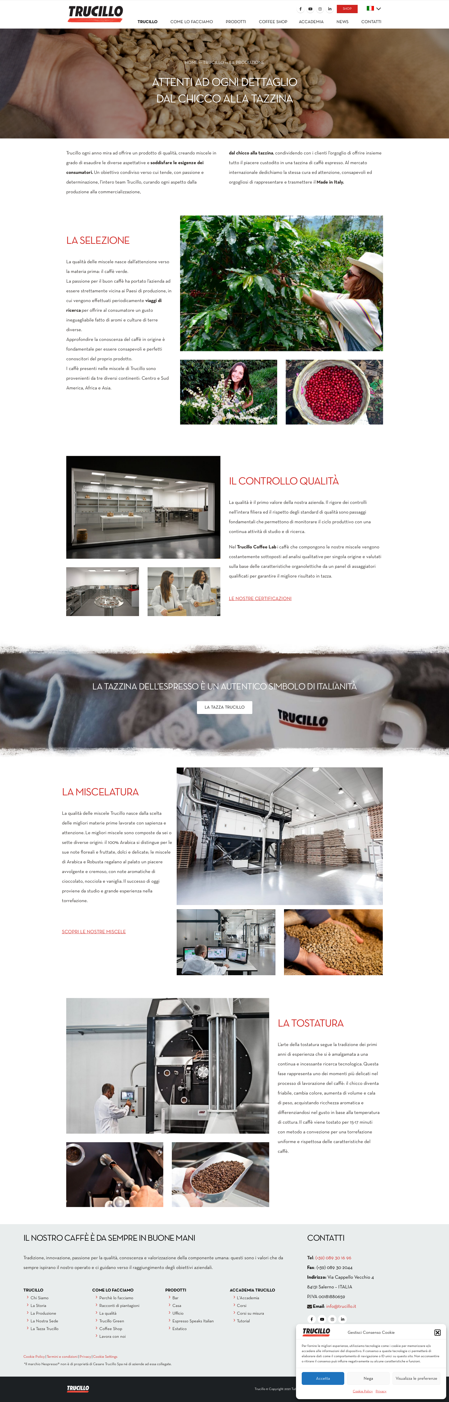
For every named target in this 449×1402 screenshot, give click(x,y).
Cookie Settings (105, 1357)
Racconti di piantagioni (119, 1306)
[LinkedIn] (330, 9)
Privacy (381, 1391)
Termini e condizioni (62, 1357)
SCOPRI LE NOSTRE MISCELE (94, 932)
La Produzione (43, 1313)
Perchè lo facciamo (116, 1298)
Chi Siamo (40, 1298)
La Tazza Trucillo (45, 1329)
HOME (191, 63)
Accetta (323, 1379)
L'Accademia (248, 1298)
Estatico (179, 1329)
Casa (176, 1306)
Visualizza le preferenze (416, 1379)
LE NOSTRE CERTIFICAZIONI (260, 599)
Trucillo (213, 63)
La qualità (107, 1313)
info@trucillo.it (341, 1306)
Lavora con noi (112, 1337)
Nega (368, 1379)
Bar (175, 1298)
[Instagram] (320, 9)
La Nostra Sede (44, 1321)
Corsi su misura (250, 1313)
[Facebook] (301, 9)
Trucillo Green (111, 1321)
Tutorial (243, 1321)
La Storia (38, 1306)
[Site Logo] (94, 10)
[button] (437, 1332)
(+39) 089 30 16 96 (333, 1258)
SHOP (347, 8)
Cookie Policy (363, 1391)
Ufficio (178, 1313)
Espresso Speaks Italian (193, 1321)
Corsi (241, 1306)
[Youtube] (310, 9)
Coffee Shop (110, 1329)
